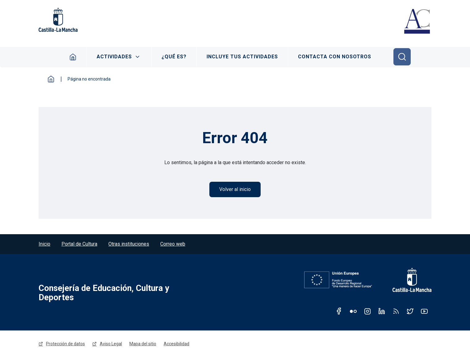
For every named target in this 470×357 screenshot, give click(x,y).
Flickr (353, 311)
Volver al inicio (235, 189)
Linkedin (382, 311)
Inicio (73, 57)
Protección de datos (65, 343)
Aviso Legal (111, 343)
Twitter (410, 311)
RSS (396, 311)
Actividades (114, 57)
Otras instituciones (128, 244)
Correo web (172, 244)
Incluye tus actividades (242, 57)
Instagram (367, 311)
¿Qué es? (174, 57)
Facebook (339, 311)
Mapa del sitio (142, 343)
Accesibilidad (176, 343)
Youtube (424, 311)
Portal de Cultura (79, 244)
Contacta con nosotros (334, 57)
